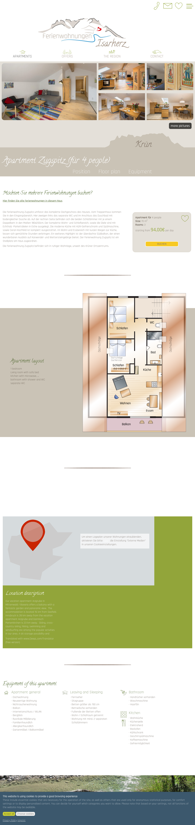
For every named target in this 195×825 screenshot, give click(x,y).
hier (106, 539)
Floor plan (109, 170)
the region (112, 55)
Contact (157, 55)
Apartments (22, 55)
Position (81, 170)
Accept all (9, 814)
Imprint (22, 820)
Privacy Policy (10, 820)
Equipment (140, 170)
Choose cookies (25, 814)
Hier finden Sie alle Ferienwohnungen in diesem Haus (32, 199)
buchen (161, 242)
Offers (67, 55)
